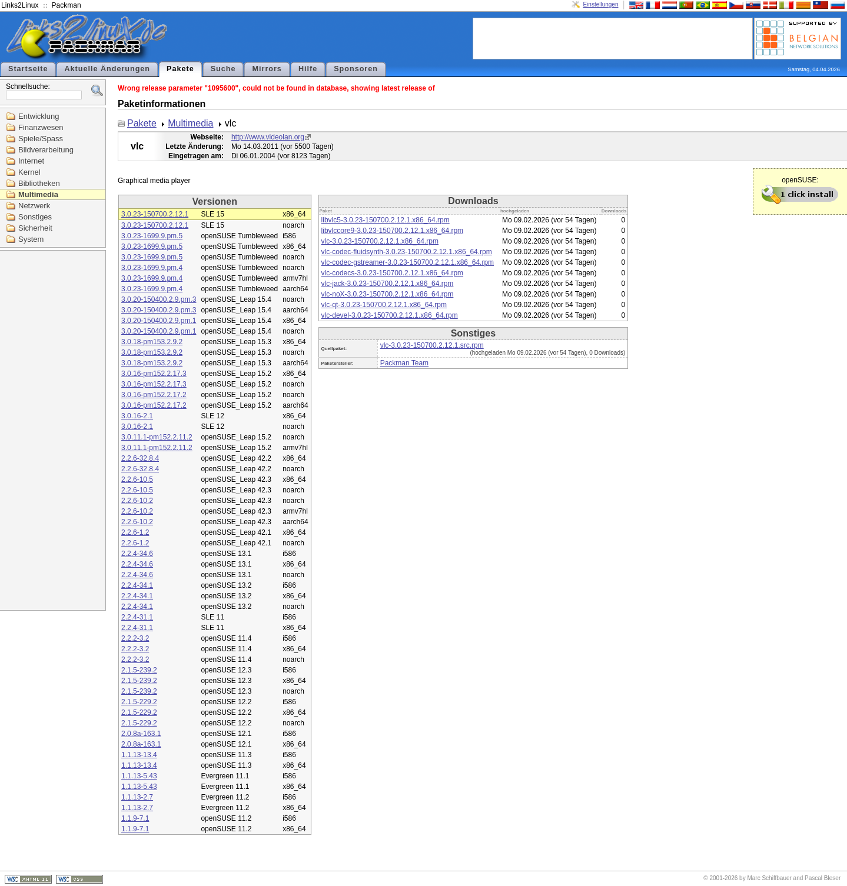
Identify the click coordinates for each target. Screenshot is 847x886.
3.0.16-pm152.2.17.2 (154, 395)
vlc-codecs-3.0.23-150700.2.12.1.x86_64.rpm (392, 273)
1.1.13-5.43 (139, 776)
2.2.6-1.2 (135, 532)
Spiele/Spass (40, 138)
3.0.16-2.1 (137, 416)
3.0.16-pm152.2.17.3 (154, 373)
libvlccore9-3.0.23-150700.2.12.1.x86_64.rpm (392, 231)
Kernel (29, 172)
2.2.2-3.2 (135, 638)
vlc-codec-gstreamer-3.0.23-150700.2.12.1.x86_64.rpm (407, 262)
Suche (223, 69)
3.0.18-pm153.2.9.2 (151, 342)
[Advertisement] (612, 37)
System (31, 239)
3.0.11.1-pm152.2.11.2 (156, 437)
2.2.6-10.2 (137, 501)
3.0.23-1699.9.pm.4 (151, 268)
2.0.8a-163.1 (141, 734)
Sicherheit (35, 228)
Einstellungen (600, 4)
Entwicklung (38, 116)
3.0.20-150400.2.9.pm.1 (158, 321)
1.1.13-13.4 (139, 755)
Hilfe (307, 69)
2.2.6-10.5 (137, 479)
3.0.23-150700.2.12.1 (154, 214)
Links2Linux (19, 5)
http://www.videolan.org (267, 137)
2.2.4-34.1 (137, 585)
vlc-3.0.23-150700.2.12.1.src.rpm (432, 345)
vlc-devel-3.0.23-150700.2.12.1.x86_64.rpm (389, 315)
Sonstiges (35, 216)
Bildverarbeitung (46, 149)
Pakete (180, 69)
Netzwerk (34, 205)
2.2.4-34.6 (137, 553)
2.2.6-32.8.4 (140, 458)
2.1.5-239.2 (139, 670)
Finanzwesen (41, 127)
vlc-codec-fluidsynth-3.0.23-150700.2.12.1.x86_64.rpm (406, 252)
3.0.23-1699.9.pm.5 (151, 236)
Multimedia (38, 194)
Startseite (28, 69)
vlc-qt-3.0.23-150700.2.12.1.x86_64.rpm (384, 305)
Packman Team (404, 363)
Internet (31, 160)
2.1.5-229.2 (139, 702)
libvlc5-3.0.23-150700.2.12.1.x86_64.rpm (385, 220)
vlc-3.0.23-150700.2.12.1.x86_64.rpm (380, 241)
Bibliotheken (39, 183)
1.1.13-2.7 (137, 797)
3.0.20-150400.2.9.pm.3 (158, 299)
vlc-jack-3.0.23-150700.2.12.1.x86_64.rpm (387, 283)
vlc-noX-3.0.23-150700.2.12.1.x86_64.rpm (387, 294)
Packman (66, 5)
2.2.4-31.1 (137, 617)
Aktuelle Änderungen (107, 69)
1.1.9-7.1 (135, 818)
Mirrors (266, 69)
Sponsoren (356, 69)
